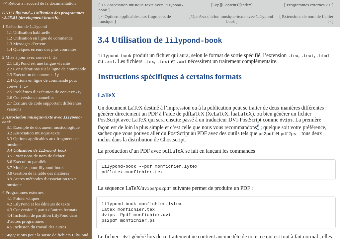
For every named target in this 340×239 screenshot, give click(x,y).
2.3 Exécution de (33, 74)
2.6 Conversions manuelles (30, 97)
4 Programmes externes (23, 192)
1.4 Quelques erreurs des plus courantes (42, 49)
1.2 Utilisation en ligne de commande (40, 38)
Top (216, 4)
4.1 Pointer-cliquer (23, 198)
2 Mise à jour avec (29, 57)
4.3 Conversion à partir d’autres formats (42, 209)
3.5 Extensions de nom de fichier (36, 155)
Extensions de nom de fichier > (307, 19)
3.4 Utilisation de (37, 150)
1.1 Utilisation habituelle (28, 32)
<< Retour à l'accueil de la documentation (39, 3)
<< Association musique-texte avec (140, 7)
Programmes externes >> (309, 4)
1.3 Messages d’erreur (26, 43)
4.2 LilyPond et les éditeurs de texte (38, 203)
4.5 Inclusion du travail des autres (36, 226)
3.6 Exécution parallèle (27, 161)
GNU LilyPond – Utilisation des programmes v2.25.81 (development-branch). (43, 15)
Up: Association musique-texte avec (232, 19)
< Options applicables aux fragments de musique (134, 19)
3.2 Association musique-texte (33, 132)
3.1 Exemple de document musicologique (43, 127)
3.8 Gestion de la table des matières (38, 173)
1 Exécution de (24, 26)
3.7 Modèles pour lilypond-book (35, 167)
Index (246, 4)
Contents (230, 4)
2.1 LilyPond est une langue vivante (38, 63)
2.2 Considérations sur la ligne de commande (46, 68)
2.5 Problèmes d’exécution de (44, 91)
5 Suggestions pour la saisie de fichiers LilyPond (45, 234)
